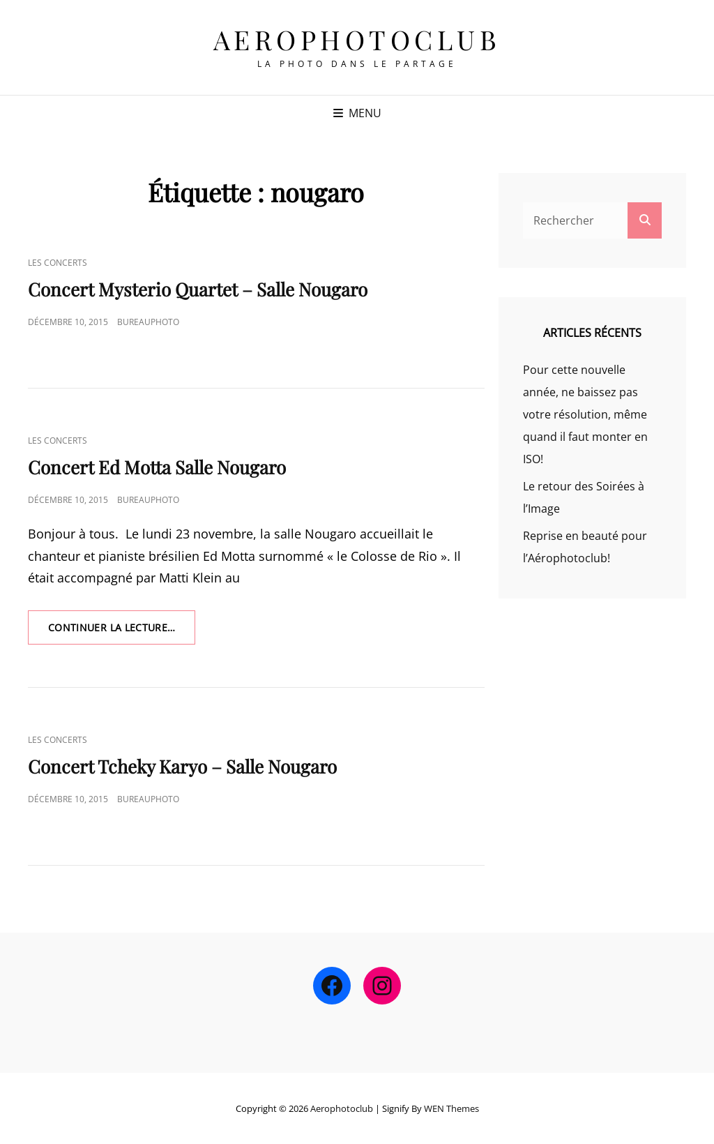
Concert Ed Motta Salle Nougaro (157, 467)
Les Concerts (57, 263)
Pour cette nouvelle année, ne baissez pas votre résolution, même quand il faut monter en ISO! (585, 414)
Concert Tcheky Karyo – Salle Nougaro (182, 766)
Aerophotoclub (357, 39)
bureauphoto (148, 322)
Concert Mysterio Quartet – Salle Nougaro (197, 289)
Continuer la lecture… (121, 632)
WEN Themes (451, 1108)
